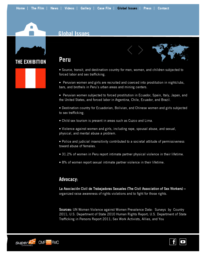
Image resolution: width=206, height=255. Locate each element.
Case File (104, 8)
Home (20, 8)
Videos (69, 8)
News (54, 8)
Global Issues (127, 8)
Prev (130, 50)
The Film (37, 8)
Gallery (86, 8)
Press (147, 8)
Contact (163, 8)
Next (140, 50)
